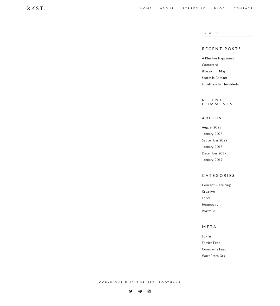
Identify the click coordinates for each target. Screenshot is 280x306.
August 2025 (211, 127)
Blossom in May (214, 71)
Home (146, 8)
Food (206, 198)
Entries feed (211, 243)
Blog (220, 8)
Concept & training (216, 185)
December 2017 (214, 153)
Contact (243, 8)
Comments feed (214, 249)
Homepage (210, 204)
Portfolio (194, 8)
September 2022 (215, 140)
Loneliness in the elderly (220, 84)
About (167, 8)
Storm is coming (214, 78)
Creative (208, 191)
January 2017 (212, 160)
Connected (210, 65)
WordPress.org (213, 256)
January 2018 (212, 147)
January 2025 (212, 134)
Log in (206, 236)
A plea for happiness (218, 58)
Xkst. (36, 8)
